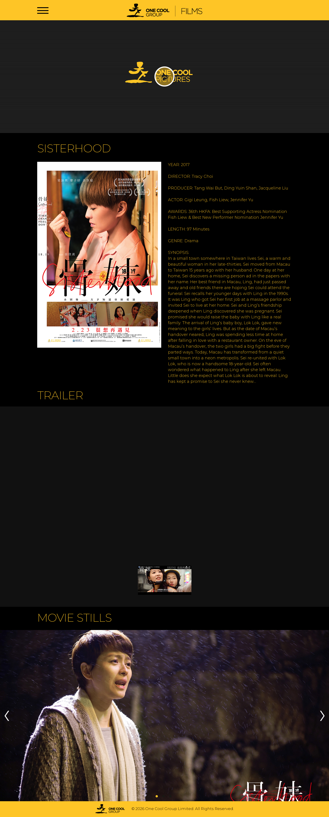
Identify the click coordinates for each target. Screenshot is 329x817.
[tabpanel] (164, 716)
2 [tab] (163, 796)
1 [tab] (157, 796)
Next (322, 716)
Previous (7, 716)
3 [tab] (170, 796)
